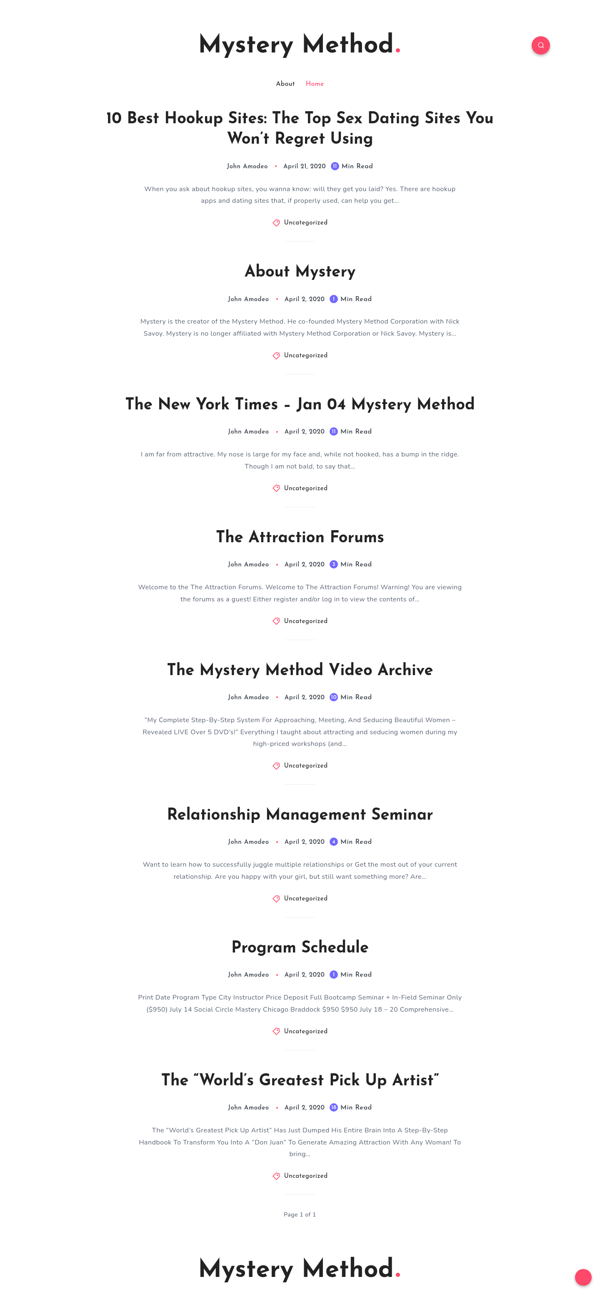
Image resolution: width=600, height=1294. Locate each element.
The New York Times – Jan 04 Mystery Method (300, 405)
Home (315, 84)
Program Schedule (300, 948)
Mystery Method (299, 46)
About (285, 84)
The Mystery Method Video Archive (300, 671)
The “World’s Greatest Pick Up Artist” (300, 1081)
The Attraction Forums (300, 538)
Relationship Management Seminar (300, 816)
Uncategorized (306, 223)
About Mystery (300, 272)
